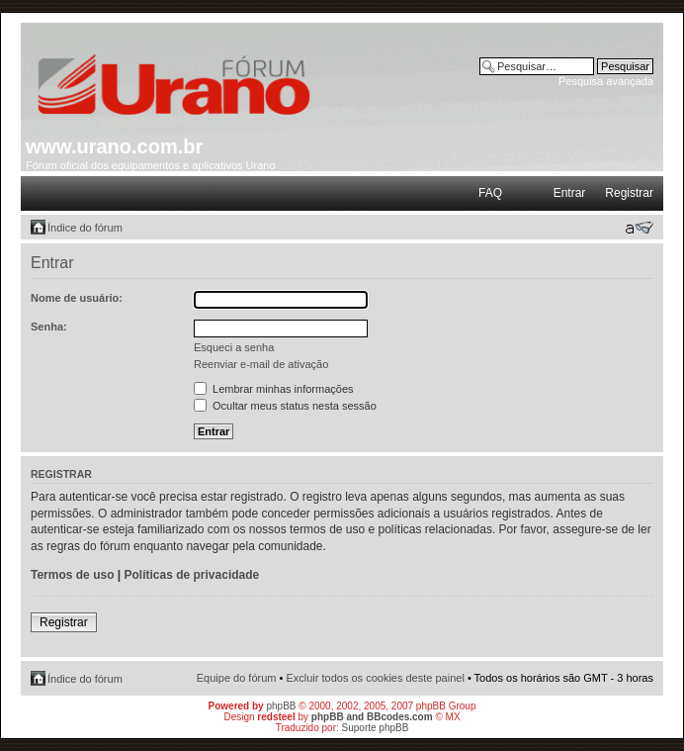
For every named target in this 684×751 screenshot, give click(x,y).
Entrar (570, 193)
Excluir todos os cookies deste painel (375, 678)
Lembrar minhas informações (274, 389)
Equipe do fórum (237, 678)
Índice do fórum (85, 228)
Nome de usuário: (77, 298)
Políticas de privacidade (192, 575)
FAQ (490, 193)
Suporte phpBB (375, 727)
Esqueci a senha (234, 347)
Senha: (49, 326)
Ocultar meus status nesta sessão (285, 406)
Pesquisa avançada (605, 81)
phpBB (281, 706)
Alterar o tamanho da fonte (639, 227)
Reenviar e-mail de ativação (261, 364)
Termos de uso (72, 575)
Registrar (629, 193)
